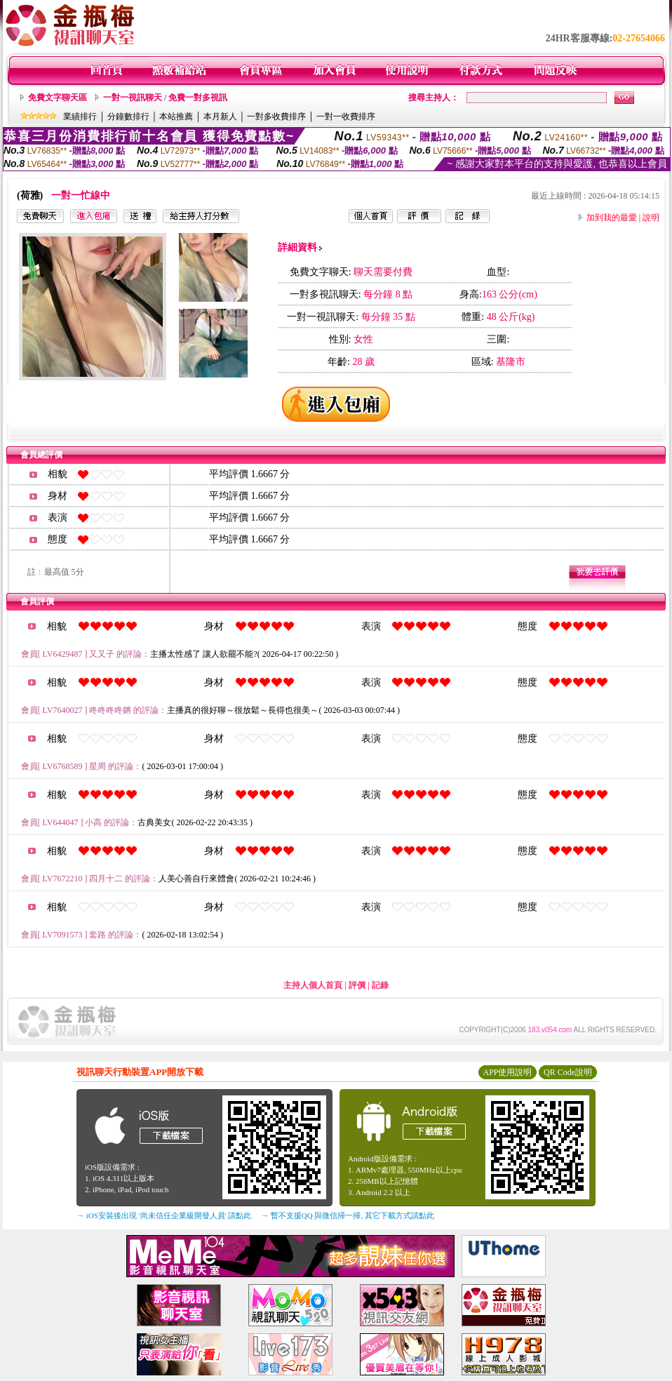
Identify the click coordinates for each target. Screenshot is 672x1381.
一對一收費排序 (345, 116)
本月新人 (220, 116)
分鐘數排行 (128, 116)
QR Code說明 (568, 1072)
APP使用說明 (507, 1072)
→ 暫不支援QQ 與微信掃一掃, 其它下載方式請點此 (347, 1215)
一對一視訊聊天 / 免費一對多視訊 (165, 97)
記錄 (380, 985)
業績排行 (80, 116)
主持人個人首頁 (312, 985)
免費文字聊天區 (57, 97)
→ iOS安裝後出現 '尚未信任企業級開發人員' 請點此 (163, 1215)
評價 (357, 985)
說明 (651, 217)
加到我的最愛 (611, 217)
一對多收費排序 (276, 116)
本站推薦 (176, 116)
